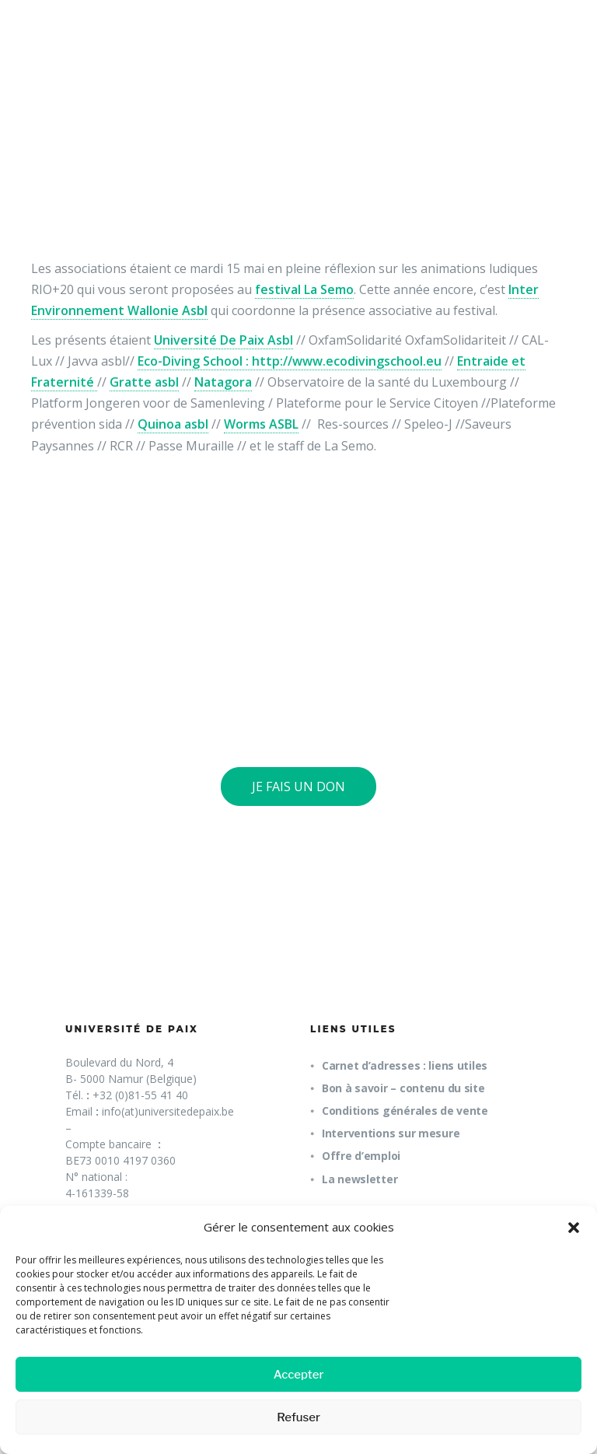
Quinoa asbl (173, 424)
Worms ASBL (261, 424)
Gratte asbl (144, 382)
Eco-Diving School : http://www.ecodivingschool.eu (290, 361)
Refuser (298, 1417)
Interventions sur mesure (390, 1133)
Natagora (223, 382)
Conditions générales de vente (405, 1110)
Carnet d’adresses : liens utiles (404, 1065)
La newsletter (359, 1179)
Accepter (299, 1375)
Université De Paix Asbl (223, 340)
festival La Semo (304, 289)
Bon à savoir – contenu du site (403, 1088)
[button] (573, 1227)
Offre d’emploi (361, 1155)
